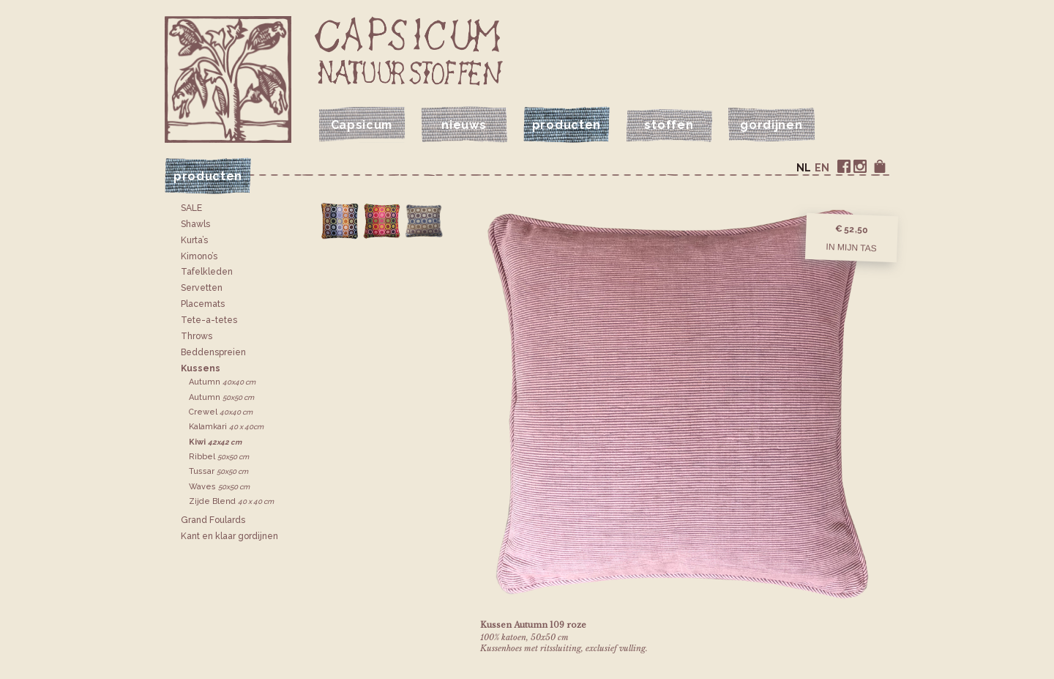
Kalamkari (226, 426)
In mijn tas (851, 247)
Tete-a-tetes (209, 320)
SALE (191, 208)
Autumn (222, 382)
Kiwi (215, 442)
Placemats (203, 304)
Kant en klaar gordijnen (229, 536)
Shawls (195, 224)
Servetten (202, 288)
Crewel (221, 412)
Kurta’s (194, 240)
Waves (219, 486)
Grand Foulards (213, 520)
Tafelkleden (207, 272)
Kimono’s (199, 256)
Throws (196, 336)
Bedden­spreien (213, 352)
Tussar (218, 471)
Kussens (200, 368)
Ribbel (219, 456)
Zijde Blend (231, 501)
